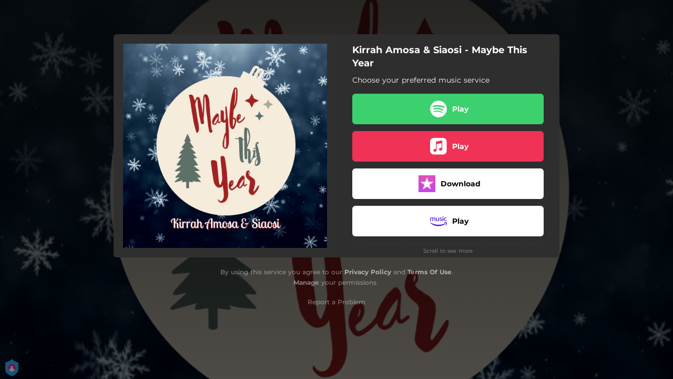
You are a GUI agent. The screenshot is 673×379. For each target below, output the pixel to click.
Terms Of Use (429, 272)
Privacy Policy (367, 272)
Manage (306, 282)
